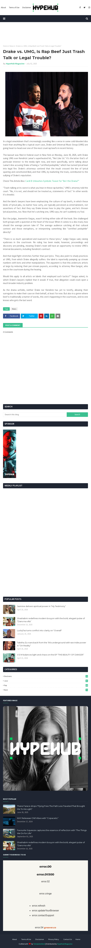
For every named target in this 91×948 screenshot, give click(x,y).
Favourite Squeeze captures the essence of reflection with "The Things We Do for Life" (52, 831)
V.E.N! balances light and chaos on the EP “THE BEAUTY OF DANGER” (50, 654)
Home (5, 46)
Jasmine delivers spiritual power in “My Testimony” (41, 606)
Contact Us (67, 939)
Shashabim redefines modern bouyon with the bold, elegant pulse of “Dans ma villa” (51, 620)
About (14, 939)
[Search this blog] (35, 414)
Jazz (46, 681)
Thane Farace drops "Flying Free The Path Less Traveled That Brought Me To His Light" (51, 807)
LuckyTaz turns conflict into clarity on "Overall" (39, 630)
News (12, 46)
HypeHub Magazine (15, 63)
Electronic (46, 676)
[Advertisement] (45, 571)
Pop (46, 685)
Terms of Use (26, 939)
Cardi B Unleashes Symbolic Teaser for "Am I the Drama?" (52, 181)
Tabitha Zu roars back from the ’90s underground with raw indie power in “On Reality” (51, 644)
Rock (46, 690)
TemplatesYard (39, 944)
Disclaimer (39, 939)
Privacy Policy (53, 939)
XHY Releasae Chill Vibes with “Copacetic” (37, 818)
